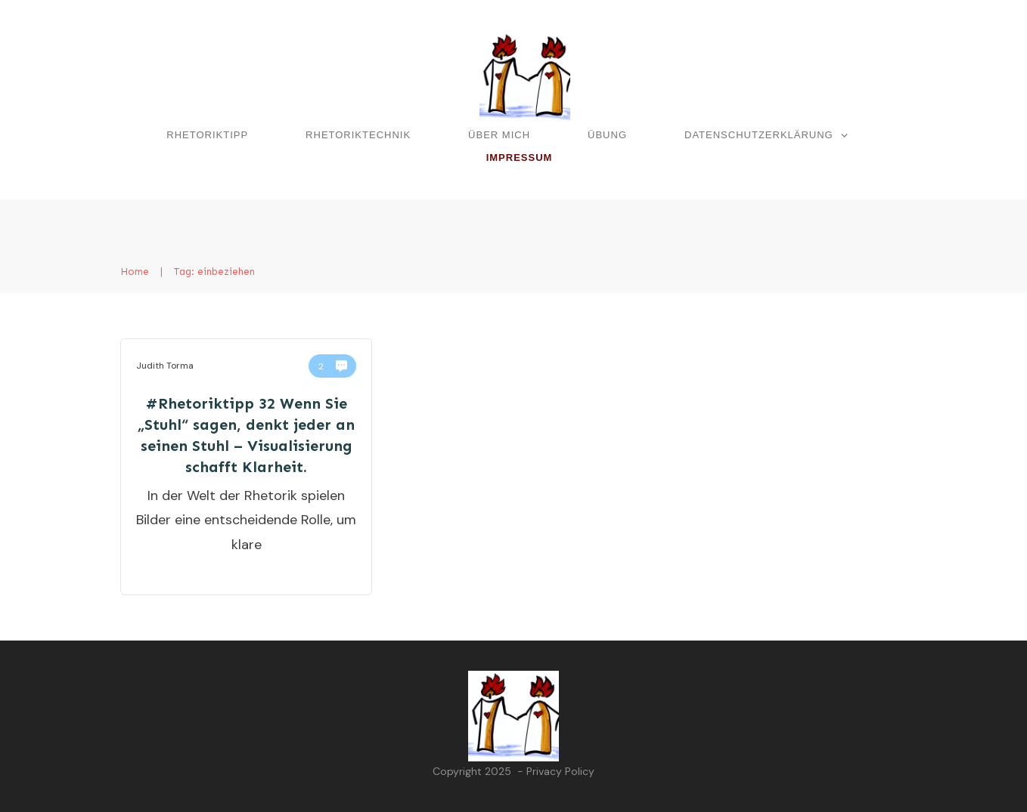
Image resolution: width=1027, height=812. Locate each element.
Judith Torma (165, 366)
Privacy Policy (560, 771)
